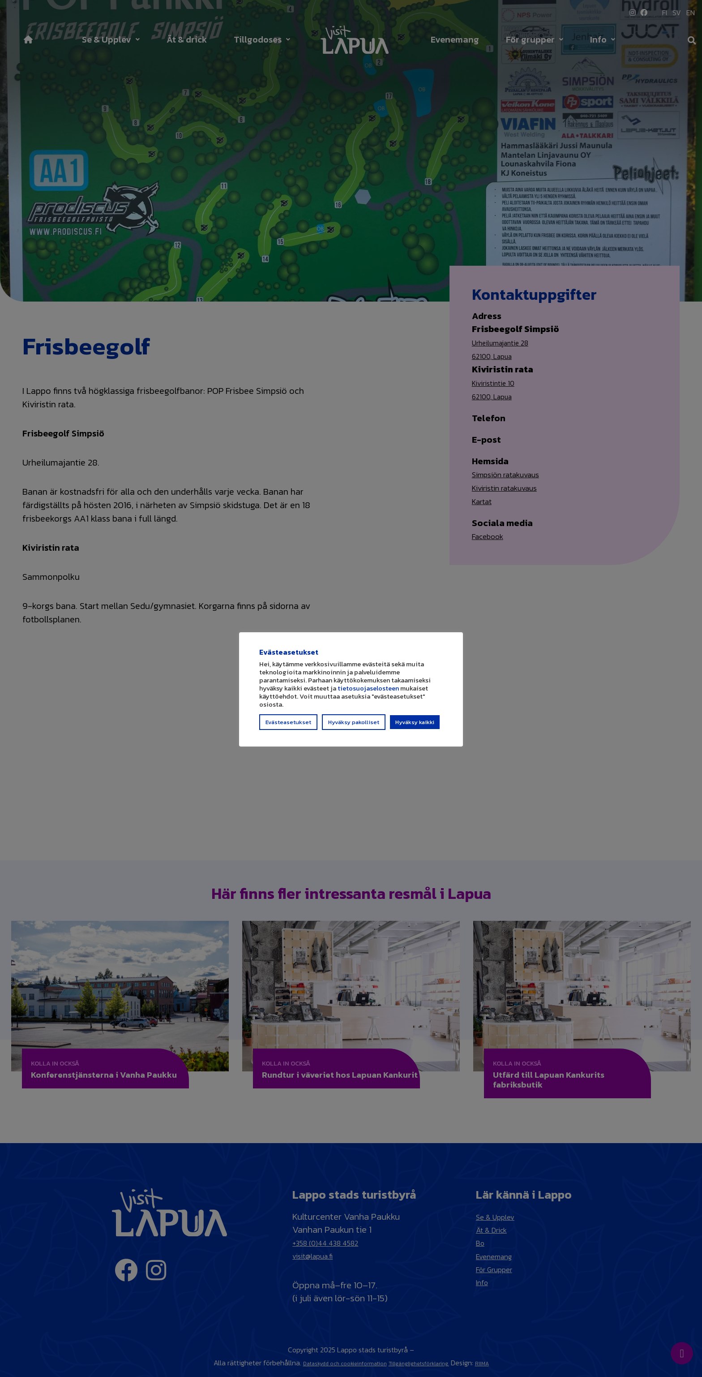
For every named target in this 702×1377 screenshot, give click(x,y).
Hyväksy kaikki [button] (414, 726)
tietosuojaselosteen (368, 692)
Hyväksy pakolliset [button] (353, 726)
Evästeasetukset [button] (288, 726)
